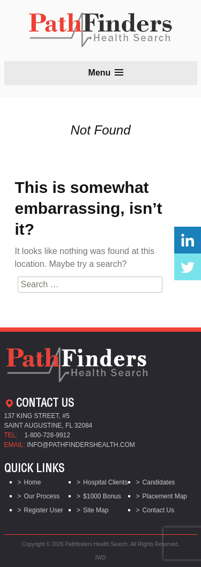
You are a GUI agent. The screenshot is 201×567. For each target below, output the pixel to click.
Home (32, 482)
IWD (100, 558)
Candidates (159, 482)
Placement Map (165, 496)
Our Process (42, 496)
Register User (43, 510)
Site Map (95, 510)
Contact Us (158, 510)
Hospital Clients (105, 482)
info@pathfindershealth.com (81, 445)
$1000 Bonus (102, 496)
